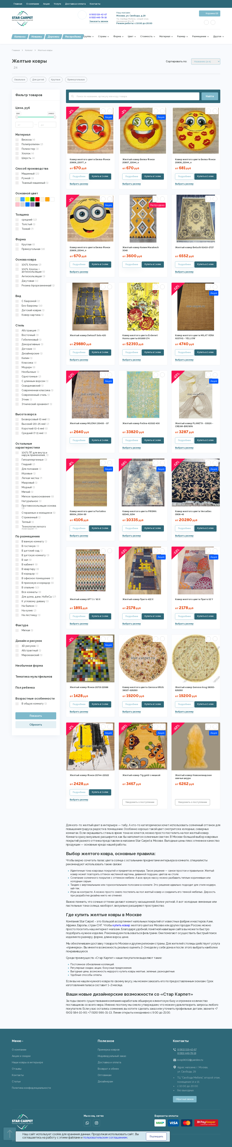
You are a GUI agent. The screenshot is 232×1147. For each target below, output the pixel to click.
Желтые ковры (45, 50)
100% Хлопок (28, 264)
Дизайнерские (29, 353)
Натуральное (28, 501)
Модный (25, 487)
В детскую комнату (32, 555)
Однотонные (28, 376)
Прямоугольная (30, 249)
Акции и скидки (21, 1056)
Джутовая (26, 281)
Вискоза (25, 139)
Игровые (25, 473)
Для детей (38, 79)
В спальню (27, 587)
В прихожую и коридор (34, 583)
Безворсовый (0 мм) (32, 419)
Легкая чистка (28, 478)
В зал (23, 560)
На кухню (25, 610)
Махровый (26, 482)
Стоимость (146, 36)
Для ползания (28, 469)
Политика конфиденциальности (31, 1087)
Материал (164, 36)
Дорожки (53, 36)
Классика (26, 362)
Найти (210, 96)
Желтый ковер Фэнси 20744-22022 (89, 775)
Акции (46, 4)
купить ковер (121, 925)
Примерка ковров (109, 1049)
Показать (36, 715)
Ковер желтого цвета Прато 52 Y (194, 599)
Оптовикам (104, 1075)
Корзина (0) (212, 13)
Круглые (55, 79)
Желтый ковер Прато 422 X (137, 599)
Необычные (27, 372)
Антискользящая (30, 276)
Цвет (130, 36)
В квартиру (27, 569)
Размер (181, 36)
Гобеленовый (28, 339)
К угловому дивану (32, 601)
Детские (25, 349)
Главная (18, 4)
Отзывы (16, 1068)
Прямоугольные (76, 79)
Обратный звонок (185, 1099)
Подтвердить (156, 1136)
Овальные (19, 79)
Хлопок (24, 153)
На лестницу (27, 615)
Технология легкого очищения (30, 527)
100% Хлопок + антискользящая (30, 270)
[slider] (16, 117)
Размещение (199, 36)
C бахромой (27, 301)
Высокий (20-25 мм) (32, 424)
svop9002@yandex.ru (190, 1059)
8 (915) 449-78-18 (98, 17)
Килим (23, 358)
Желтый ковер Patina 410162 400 (141, 423)
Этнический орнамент (33, 404)
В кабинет (26, 564)
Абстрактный (28, 650)
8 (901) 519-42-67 (98, 14)
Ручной (24, 178)
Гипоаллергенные (31, 459)
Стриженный (28, 517)
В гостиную (27, 546)
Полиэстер (27, 149)
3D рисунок (27, 646)
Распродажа (73, 36)
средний (26, 219)
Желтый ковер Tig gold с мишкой (141, 775)
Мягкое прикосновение (34, 496)
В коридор (26, 573)
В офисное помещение (34, 578)
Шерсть (25, 158)
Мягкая (24, 630)
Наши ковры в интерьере (27, 1062)
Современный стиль (32, 395)
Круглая (25, 244)
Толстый (25, 224)
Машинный (27, 173)
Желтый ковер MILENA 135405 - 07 (89, 423)
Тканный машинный (31, 183)
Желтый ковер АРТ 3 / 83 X (85, 599)
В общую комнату (31, 703)
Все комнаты (28, 592)
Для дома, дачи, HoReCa (35, 596)
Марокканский (28, 655)
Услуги (57, 4)
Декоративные (29, 344)
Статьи (16, 1081)
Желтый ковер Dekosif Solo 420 (88, 335)
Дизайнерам (105, 1081)
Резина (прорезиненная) (35, 285)
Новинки (36, 36)
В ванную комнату (31, 541)
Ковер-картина (29, 315)
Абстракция (27, 330)
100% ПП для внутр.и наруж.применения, (32, 453)
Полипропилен (29, 144)
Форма (117, 36)
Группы (87, 36)
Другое (217, 36)
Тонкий (24, 229)
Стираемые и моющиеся (35, 513)
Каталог (20, 36)
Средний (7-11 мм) (31, 433)
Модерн (25, 367)
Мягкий (24, 492)
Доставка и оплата (75, 4)
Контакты (95, 4)
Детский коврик (30, 310)
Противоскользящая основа (35, 506)
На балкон (26, 606)
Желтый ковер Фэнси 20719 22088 (89, 687)
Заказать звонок (98, 21)
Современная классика (34, 390)
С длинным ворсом (31, 381)
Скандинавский (29, 385)
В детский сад (29, 550)
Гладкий (25, 464)
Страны (102, 36)
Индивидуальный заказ (112, 1056)
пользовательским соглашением (105, 1137)
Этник (23, 399)
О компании (32, 4)
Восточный (27, 335)
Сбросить (35, 724)
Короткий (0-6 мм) (31, 428)
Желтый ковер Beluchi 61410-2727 (194, 247)
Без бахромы (28, 305)
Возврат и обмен (108, 1068)
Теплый (24, 522)
